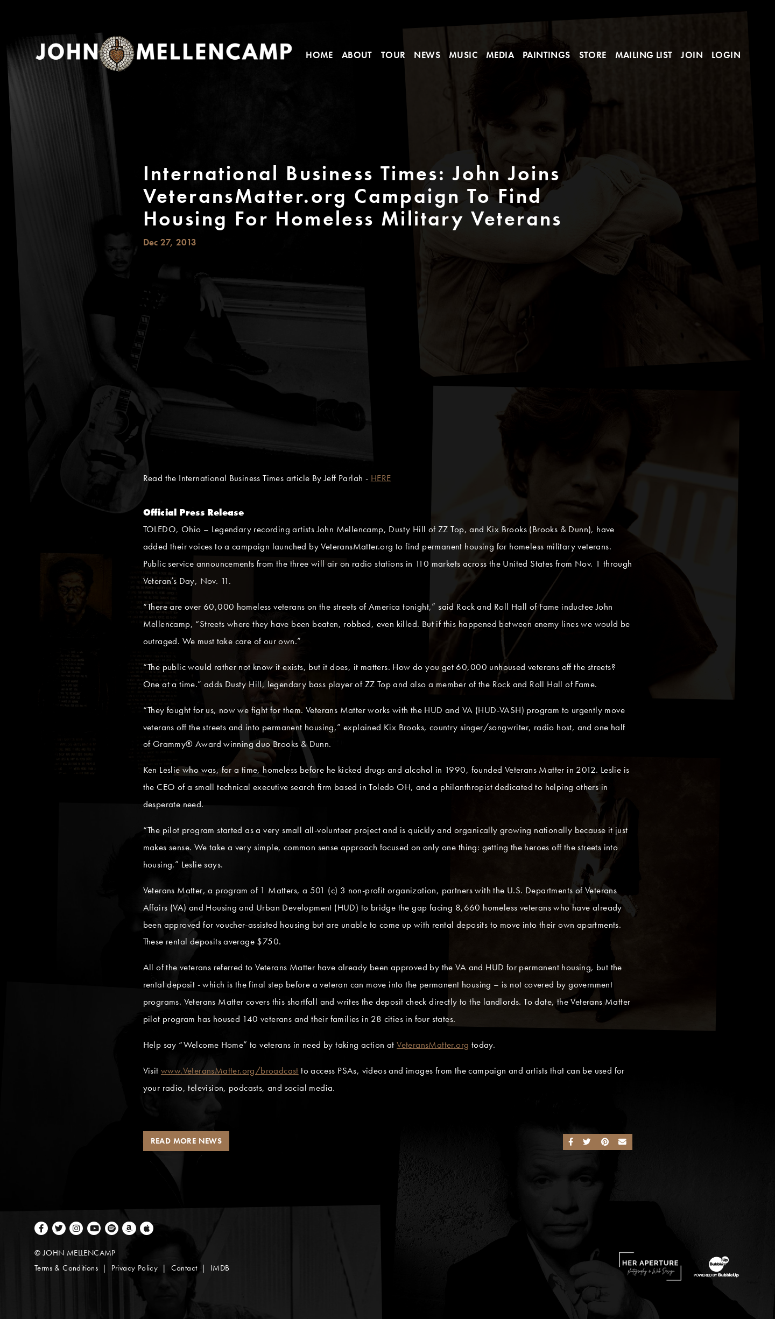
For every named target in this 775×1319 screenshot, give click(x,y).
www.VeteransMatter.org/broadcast (230, 1070)
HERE (381, 478)
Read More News (186, 1140)
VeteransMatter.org (433, 1044)
